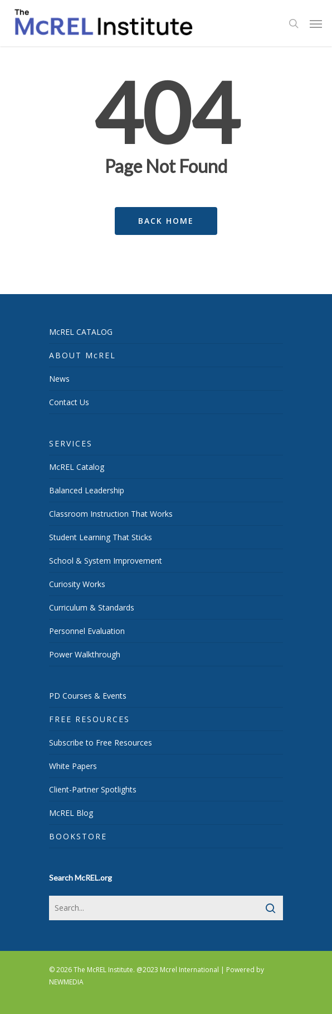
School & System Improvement (105, 560)
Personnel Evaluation (87, 631)
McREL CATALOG (81, 331)
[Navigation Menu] (316, 23)
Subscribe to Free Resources (100, 742)
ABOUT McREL (82, 355)
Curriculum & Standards (91, 607)
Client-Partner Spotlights (92, 789)
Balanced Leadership (86, 490)
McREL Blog (71, 813)
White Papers (73, 766)
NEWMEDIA (66, 982)
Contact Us (69, 402)
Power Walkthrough (84, 654)
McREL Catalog (76, 467)
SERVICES (70, 443)
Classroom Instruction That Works (111, 513)
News (59, 378)
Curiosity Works (77, 584)
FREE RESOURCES (89, 719)
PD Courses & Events (87, 695)
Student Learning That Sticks (100, 537)
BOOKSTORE (78, 836)
